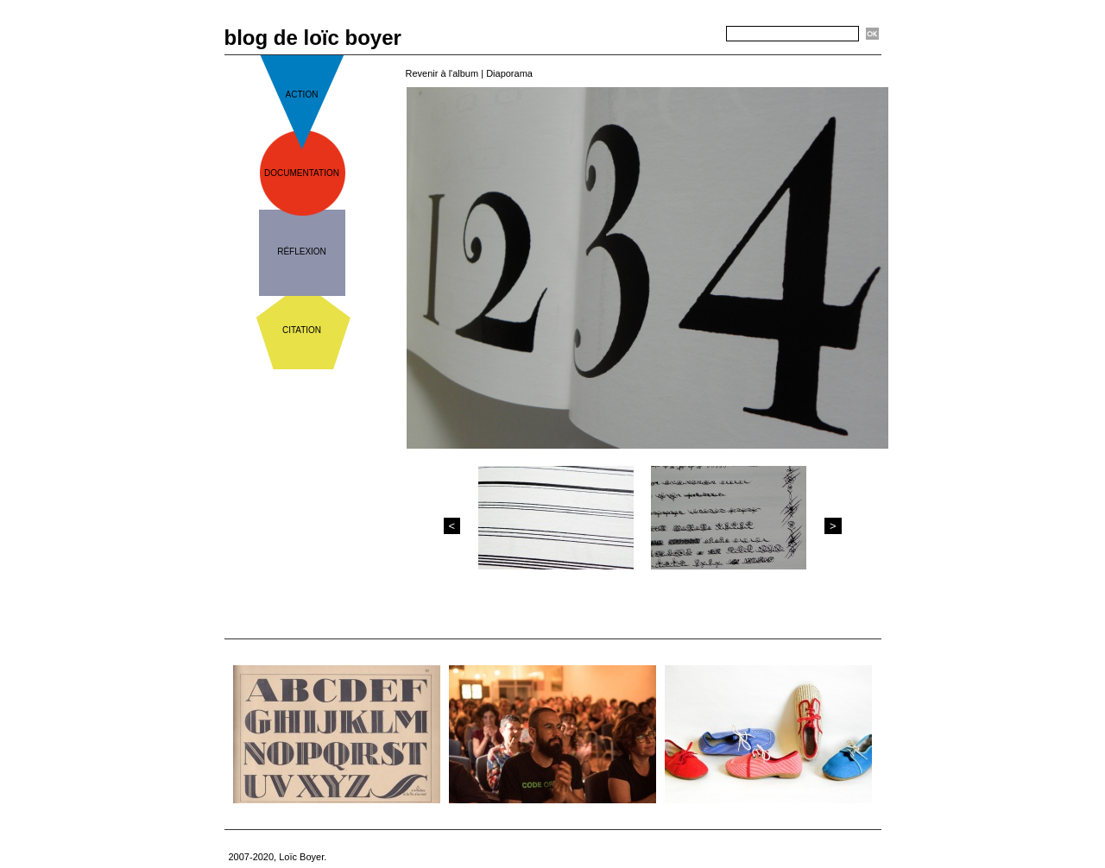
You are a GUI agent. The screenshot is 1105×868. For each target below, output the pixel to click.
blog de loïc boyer (312, 37)
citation (301, 330)
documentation (301, 173)
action (302, 94)
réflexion (301, 251)
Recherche (696, 34)
